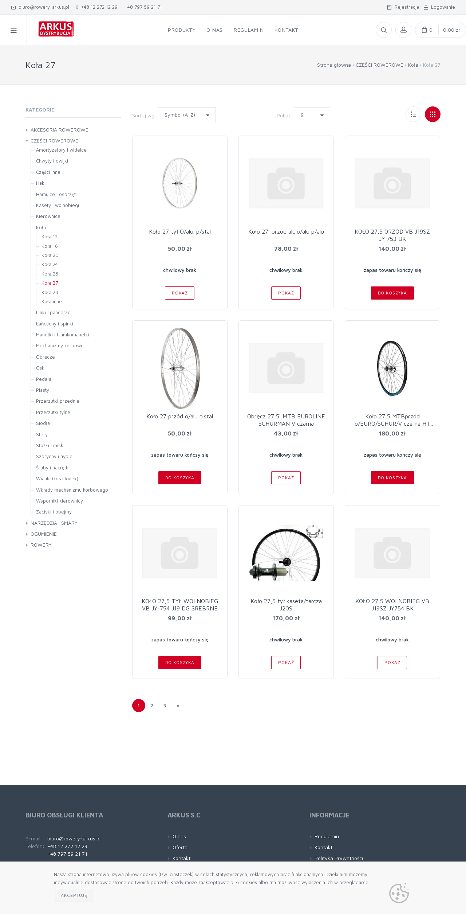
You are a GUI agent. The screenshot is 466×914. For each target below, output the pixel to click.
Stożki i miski (50, 445)
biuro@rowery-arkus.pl (40, 7)
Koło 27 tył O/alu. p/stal (180, 231)
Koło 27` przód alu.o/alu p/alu (286, 231)
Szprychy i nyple (54, 456)
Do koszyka (392, 293)
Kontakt (181, 858)
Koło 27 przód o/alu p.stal (179, 416)
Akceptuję (74, 895)
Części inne (48, 172)
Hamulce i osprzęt (56, 194)
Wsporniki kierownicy (59, 501)
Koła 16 (50, 246)
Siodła (43, 423)
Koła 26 (50, 274)
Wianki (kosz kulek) (57, 478)
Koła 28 (50, 292)
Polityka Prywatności (339, 858)
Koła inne (52, 301)
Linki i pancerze (53, 312)
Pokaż (284, 115)
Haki (41, 183)
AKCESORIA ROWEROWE (59, 129)
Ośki (41, 368)
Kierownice (48, 216)
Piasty (42, 390)
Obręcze (45, 357)
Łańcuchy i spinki (54, 324)
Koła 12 (50, 236)
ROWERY (41, 545)
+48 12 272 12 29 (97, 7)
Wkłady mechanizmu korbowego (72, 490)
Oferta (180, 847)
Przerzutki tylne (53, 412)
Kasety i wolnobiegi (57, 205)
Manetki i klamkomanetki (62, 334)
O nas (179, 836)
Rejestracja (403, 7)
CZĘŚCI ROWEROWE (379, 65)
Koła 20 (50, 255)
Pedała (43, 379)
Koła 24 (50, 264)
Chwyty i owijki (52, 161)
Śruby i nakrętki (53, 467)
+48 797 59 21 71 (143, 7)
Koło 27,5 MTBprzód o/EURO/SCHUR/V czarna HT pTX (392, 423)
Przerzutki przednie (57, 401)
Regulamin (327, 836)
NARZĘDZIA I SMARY (54, 523)
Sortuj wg (143, 115)
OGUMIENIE (44, 534)
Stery (42, 434)
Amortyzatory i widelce (61, 150)
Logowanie (439, 7)
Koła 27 (50, 283)
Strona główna (334, 65)
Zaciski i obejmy (54, 512)
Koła (413, 65)
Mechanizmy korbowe (60, 345)
